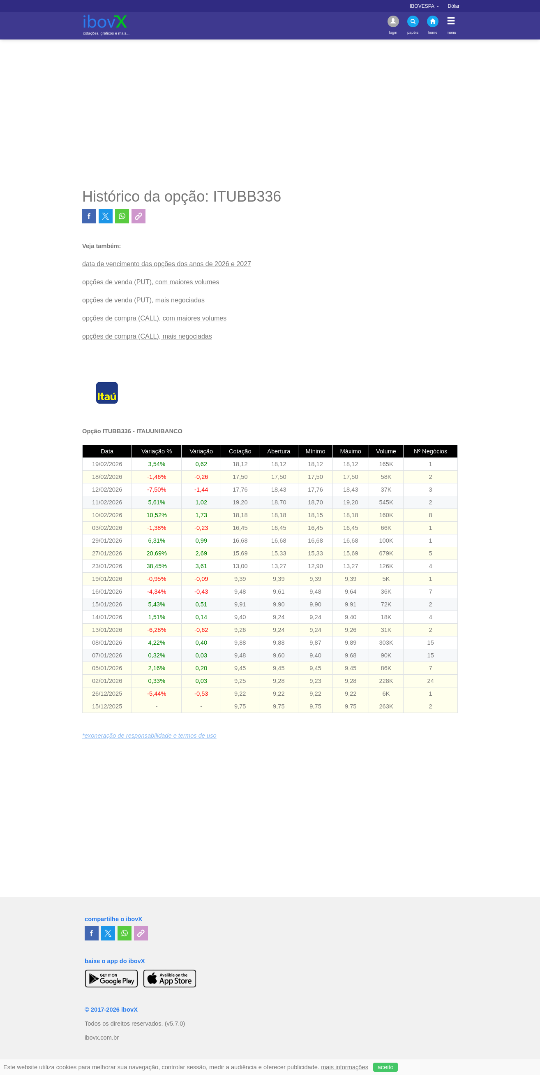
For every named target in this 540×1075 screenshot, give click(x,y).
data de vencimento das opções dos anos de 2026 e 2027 (166, 263)
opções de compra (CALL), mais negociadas (147, 336)
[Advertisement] (270, 113)
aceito (386, 1067)
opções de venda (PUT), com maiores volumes (150, 282)
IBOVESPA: (434, 6)
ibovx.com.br (102, 1037)
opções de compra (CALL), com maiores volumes (154, 318)
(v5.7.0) (175, 1023)
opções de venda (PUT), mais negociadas (143, 300)
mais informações (344, 1067)
